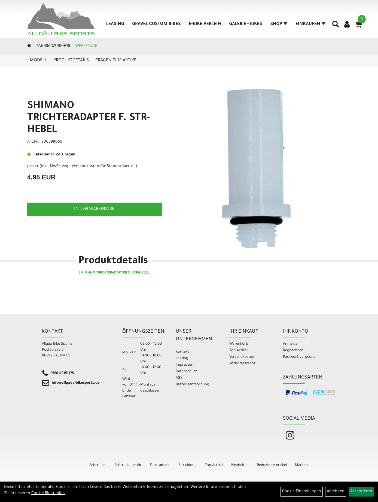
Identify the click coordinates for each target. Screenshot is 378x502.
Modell (38, 60)
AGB (179, 378)
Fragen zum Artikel (117, 60)
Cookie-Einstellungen (301, 491)
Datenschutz (186, 371)
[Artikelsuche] (335, 26)
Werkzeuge (86, 46)
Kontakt (182, 352)
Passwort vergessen (299, 357)
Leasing (115, 24)
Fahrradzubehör (53, 46)
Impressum (185, 365)
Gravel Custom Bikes (156, 24)
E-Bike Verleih (205, 24)
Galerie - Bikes (245, 24)
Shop (278, 24)
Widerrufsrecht (242, 364)
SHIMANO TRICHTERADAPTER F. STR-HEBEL (88, 118)
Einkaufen (310, 24)
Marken (301, 465)
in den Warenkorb (94, 209)
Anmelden (291, 344)
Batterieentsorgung (192, 385)
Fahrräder (97, 465)
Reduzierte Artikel (272, 465)
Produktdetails (71, 60)
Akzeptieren (361, 491)
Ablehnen (336, 491)
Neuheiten (240, 465)
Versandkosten (241, 357)
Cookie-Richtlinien (48, 493)
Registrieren (293, 350)
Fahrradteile (160, 465)
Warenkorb (238, 344)
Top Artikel (238, 350)
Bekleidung (187, 465)
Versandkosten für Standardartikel (104, 166)
